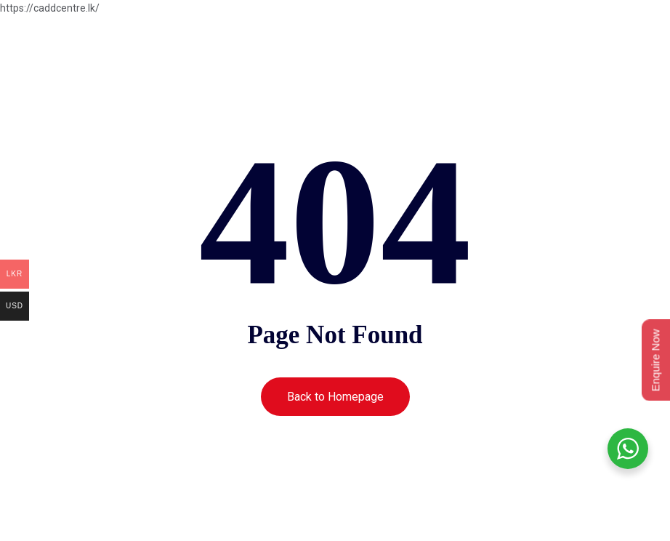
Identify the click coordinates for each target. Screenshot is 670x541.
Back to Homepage (335, 397)
